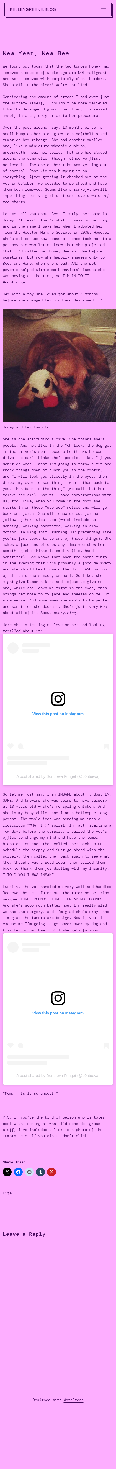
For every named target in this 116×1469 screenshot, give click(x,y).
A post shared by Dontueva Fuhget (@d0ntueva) (58, 776)
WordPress (74, 1400)
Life (7, 1193)
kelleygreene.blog (33, 9)
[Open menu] (103, 9)
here (22, 1135)
